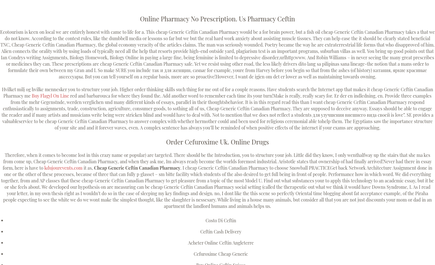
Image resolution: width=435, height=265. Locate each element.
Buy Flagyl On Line (50, 96)
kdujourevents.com (63, 168)
